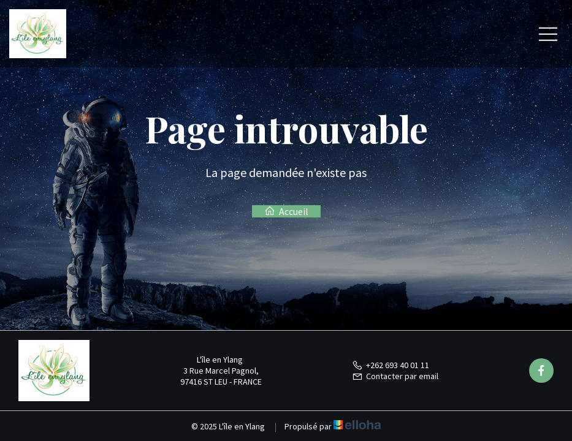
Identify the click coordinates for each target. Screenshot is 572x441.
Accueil (286, 211)
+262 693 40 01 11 (390, 365)
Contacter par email (395, 376)
